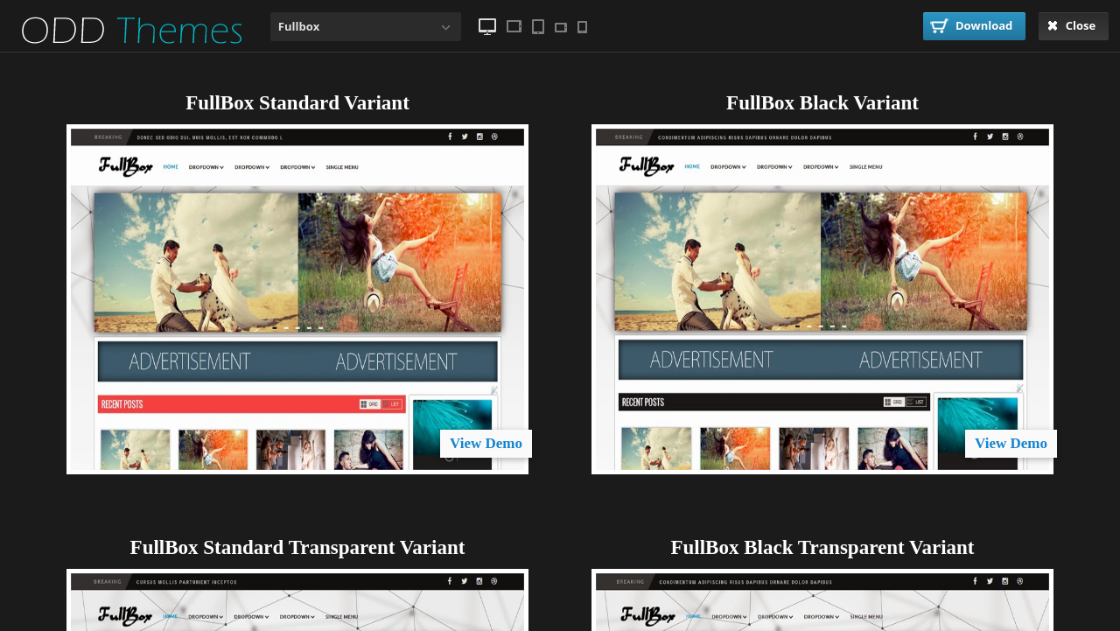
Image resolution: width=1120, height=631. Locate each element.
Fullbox (298, 26)
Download (971, 25)
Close (1071, 25)
